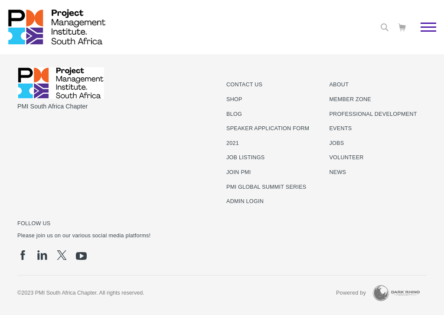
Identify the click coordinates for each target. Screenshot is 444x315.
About (339, 85)
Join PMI (238, 172)
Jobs (336, 143)
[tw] (61, 255)
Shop (234, 99)
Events (340, 128)
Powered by (351, 293)
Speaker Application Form (267, 128)
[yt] (81, 256)
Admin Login (245, 201)
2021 (232, 143)
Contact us (244, 85)
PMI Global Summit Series (266, 187)
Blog (234, 114)
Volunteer (346, 157)
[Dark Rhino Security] (396, 293)
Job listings (245, 157)
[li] (42, 255)
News (337, 172)
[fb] (22, 255)
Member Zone (350, 99)
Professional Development (373, 114)
